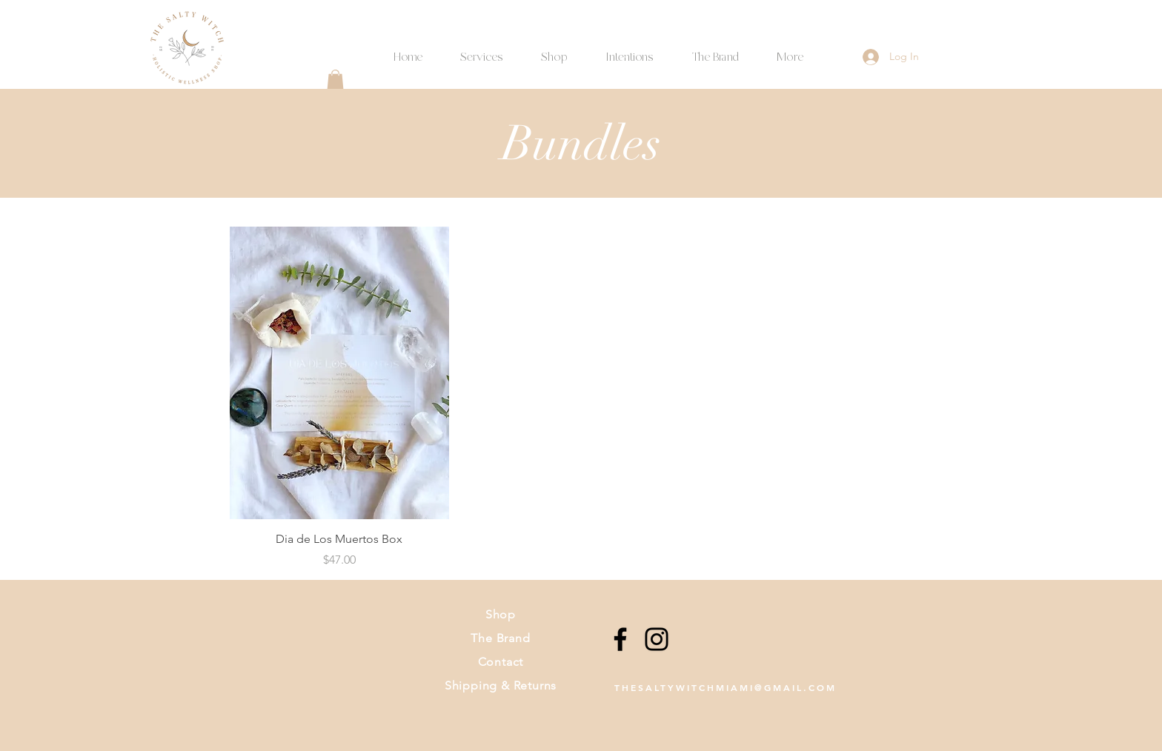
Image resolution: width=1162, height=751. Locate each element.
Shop (500, 614)
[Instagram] (656, 639)
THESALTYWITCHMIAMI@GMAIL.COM (725, 687)
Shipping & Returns (501, 685)
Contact (501, 662)
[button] (629, 50)
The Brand (500, 638)
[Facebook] (620, 639)
